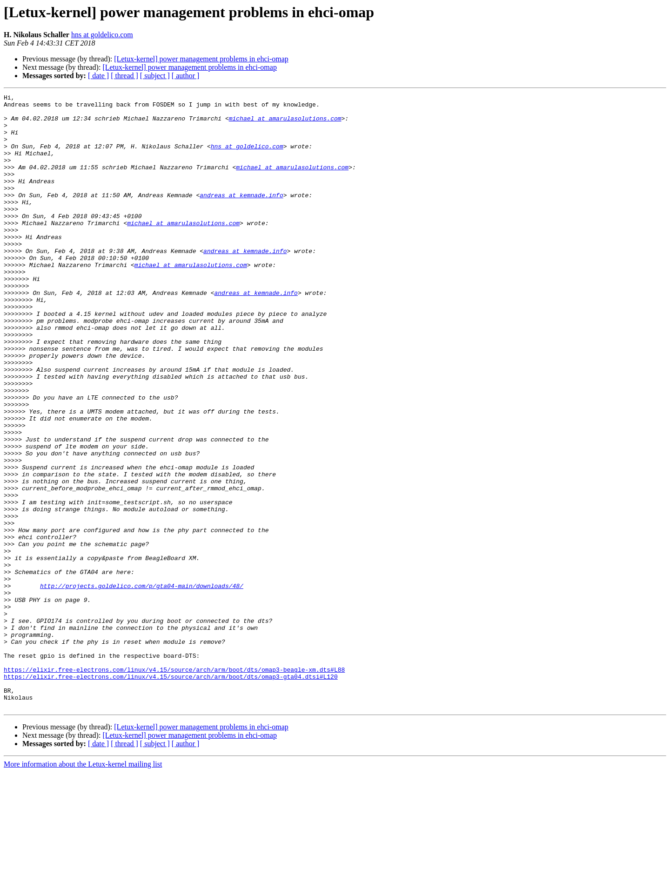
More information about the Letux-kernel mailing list (83, 887)
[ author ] (186, 76)
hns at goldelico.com (102, 35)
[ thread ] (124, 76)
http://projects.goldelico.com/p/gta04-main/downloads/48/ (141, 685)
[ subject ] (155, 76)
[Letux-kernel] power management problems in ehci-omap (201, 59)
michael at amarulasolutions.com (285, 124)
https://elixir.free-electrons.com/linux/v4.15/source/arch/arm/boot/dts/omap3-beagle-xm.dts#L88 (174, 785)
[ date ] (98, 76)
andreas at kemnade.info (241, 216)
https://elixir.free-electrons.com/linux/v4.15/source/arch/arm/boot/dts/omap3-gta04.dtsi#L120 (171, 793)
